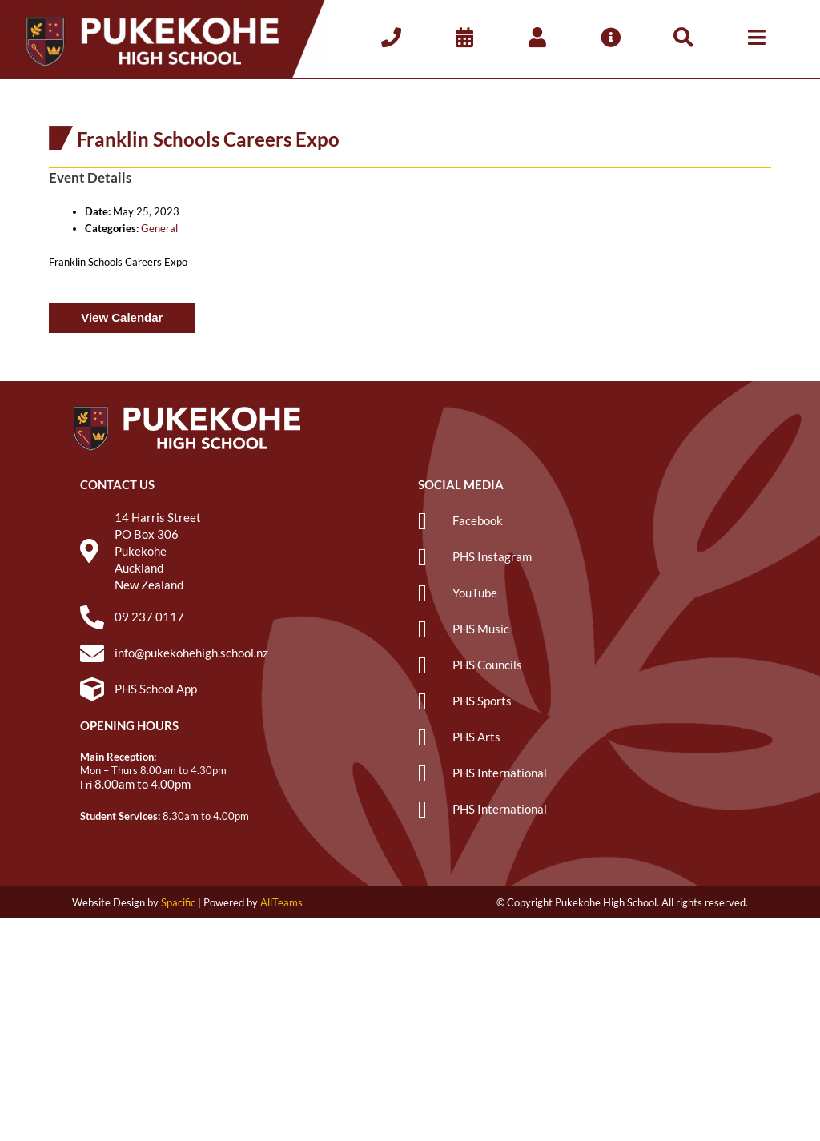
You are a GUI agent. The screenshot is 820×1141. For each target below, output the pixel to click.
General (159, 228)
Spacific (178, 902)
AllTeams (281, 902)
